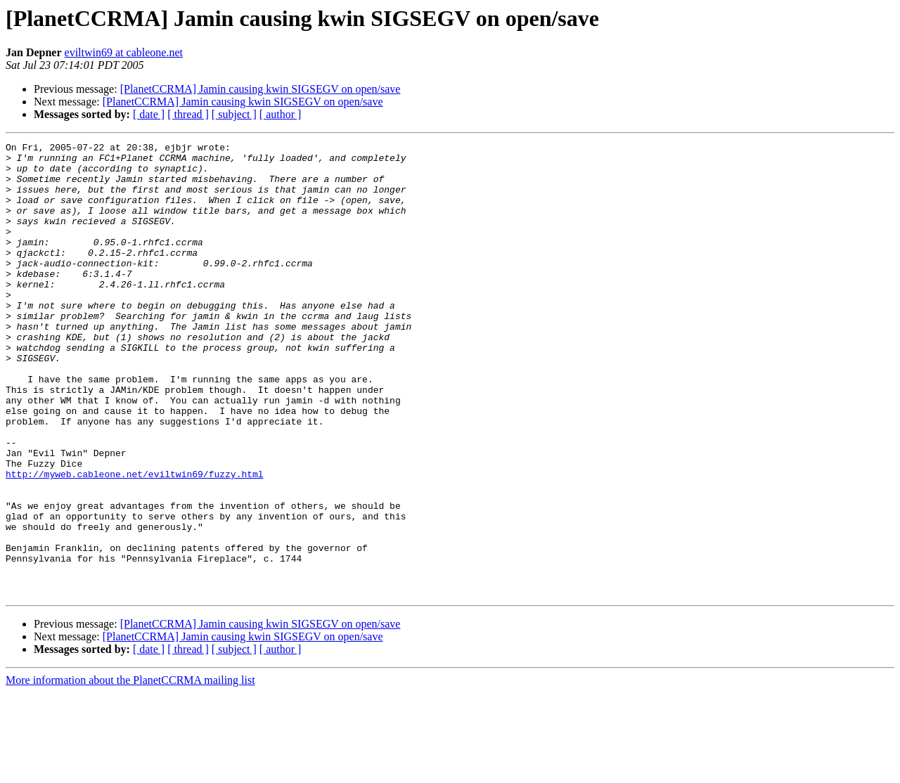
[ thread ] (188, 114)
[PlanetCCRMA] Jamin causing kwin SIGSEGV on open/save (260, 89)
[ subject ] (234, 114)
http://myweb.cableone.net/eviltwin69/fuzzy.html (135, 541)
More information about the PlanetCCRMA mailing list (130, 771)
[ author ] (280, 114)
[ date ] (149, 114)
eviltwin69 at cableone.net (124, 52)
